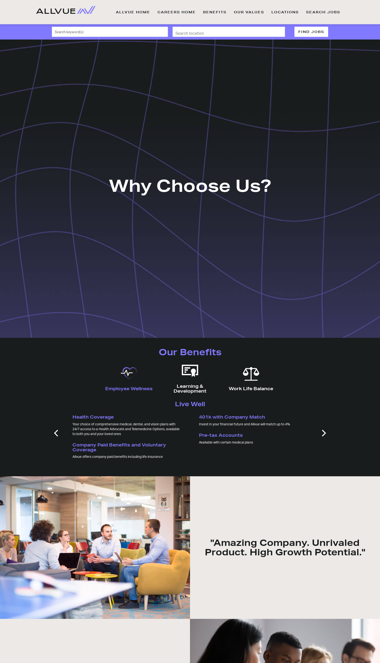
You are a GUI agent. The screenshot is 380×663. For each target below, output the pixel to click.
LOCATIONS (285, 12)
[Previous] (57, 433)
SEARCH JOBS (323, 12)
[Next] (323, 433)
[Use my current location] (278, 32)
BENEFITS (215, 12)
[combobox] (110, 32)
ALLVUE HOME (133, 12)
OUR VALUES (249, 12)
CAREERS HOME (177, 12)
